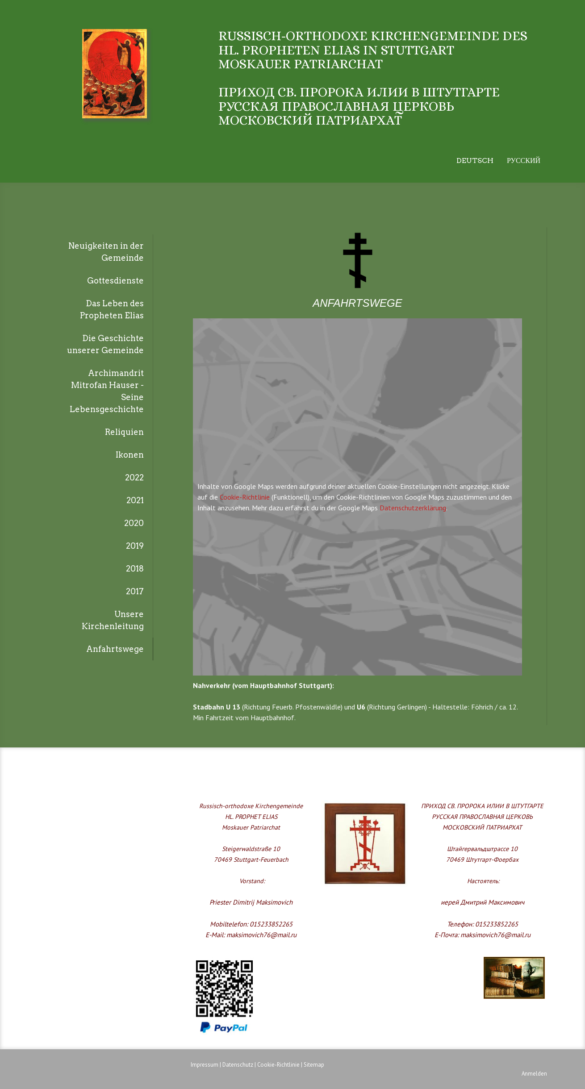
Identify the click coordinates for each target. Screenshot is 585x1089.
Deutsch (474, 160)
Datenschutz (237, 1064)
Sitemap (314, 1064)
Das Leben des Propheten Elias (112, 309)
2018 (135, 568)
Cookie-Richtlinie (245, 496)
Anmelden (534, 1073)
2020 (134, 523)
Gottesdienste (115, 280)
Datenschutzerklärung (413, 507)
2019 (135, 546)
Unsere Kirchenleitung (113, 620)
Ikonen (130, 454)
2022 (134, 477)
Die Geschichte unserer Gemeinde (105, 344)
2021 (135, 500)
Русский (523, 160)
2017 (135, 591)
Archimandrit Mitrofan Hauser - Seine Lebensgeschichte (107, 391)
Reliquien (124, 432)
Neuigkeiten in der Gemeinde (106, 252)
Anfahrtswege (115, 649)
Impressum (204, 1064)
